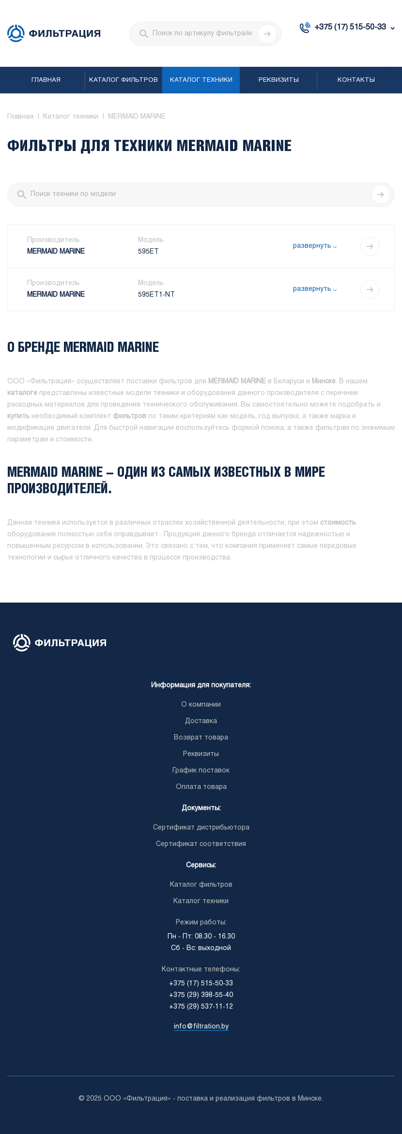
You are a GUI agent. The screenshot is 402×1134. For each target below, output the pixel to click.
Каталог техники (201, 80)
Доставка (201, 721)
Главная (46, 80)
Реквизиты (279, 80)
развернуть (312, 246)
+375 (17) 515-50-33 (350, 27)
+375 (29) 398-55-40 (201, 995)
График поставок (201, 771)
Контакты (356, 80)
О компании (201, 705)
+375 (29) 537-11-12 (201, 1007)
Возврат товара (201, 738)
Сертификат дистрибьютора (201, 828)
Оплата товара (201, 787)
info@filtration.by (201, 1027)
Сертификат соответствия (201, 844)
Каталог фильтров (123, 80)
